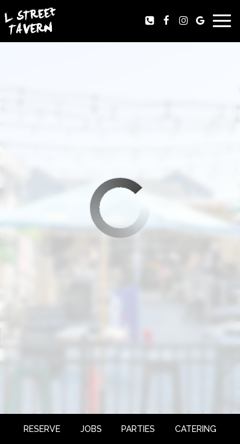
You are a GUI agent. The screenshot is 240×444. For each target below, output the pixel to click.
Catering (195, 429)
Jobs (91, 429)
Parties (138, 429)
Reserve (42, 429)
